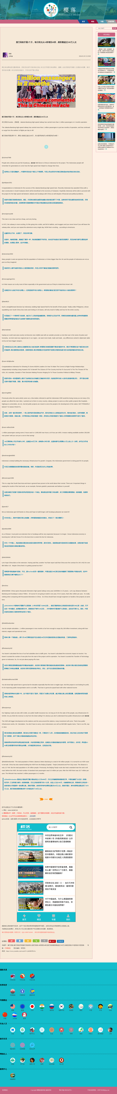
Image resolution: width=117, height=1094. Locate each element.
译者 (10, 53)
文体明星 (22, 1049)
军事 (71, 1033)
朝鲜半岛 (61, 1010)
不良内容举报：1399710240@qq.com (98, 1090)
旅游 (81, 1033)
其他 (12, 1064)
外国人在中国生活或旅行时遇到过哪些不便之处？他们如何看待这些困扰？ (106, 88)
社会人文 (3, 1024)
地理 (22, 1033)
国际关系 (3, 970)
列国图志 (3, 1000)
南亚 (81, 1010)
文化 (61, 1033)
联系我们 (5, 1090)
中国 (5, 1018)
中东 (100, 1010)
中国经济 (22, 995)
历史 (12, 1033)
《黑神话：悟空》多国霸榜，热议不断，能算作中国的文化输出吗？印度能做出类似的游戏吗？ (106, 51)
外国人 (91, 1033)
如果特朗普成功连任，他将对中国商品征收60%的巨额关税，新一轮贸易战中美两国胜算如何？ (106, 107)
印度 (42, 1010)
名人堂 (61, 1064)
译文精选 (106, 34)
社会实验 (51, 1064)
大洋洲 (15, 1018)
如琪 (42, 1064)
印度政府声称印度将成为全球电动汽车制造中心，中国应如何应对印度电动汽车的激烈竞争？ (106, 70)
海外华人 (32, 1033)
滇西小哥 (32, 1064)
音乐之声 (32, 1049)
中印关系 (22, 980)
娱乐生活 (3, 1039)
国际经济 (32, 995)
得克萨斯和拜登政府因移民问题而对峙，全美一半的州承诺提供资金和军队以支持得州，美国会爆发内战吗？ (106, 127)
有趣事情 (12, 1079)
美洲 (24, 1018)
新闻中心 (3, 1069)
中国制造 (8, 948)
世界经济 (3, 985)
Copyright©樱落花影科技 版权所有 (41, 1090)
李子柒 (22, 1064)
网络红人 (3, 1054)
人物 (110, 1033)
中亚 (90, 1010)
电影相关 (12, 1049)
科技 (42, 1033)
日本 (32, 1010)
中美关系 (12, 980)
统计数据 (100, 1033)
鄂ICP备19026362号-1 (65, 1090)
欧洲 (22, 1010)
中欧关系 (32, 980)
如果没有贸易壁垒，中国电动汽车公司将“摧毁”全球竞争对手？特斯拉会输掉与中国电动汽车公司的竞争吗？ (106, 146)
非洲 (110, 1010)
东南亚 (71, 1010)
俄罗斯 (52, 1010)
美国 (12, 1010)
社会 (51, 1033)
